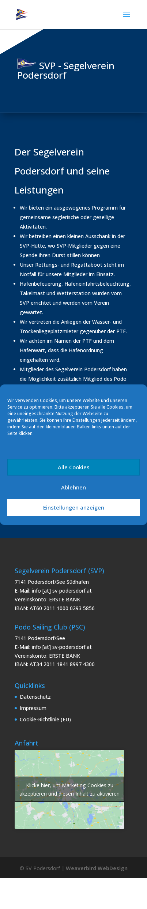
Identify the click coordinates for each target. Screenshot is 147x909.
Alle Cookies (74, 467)
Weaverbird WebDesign (97, 868)
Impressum (33, 708)
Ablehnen (73, 487)
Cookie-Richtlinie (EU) (45, 719)
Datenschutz (35, 696)
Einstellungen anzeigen (73, 507)
